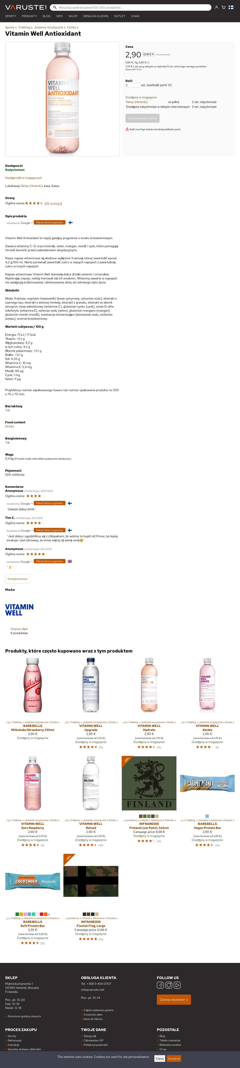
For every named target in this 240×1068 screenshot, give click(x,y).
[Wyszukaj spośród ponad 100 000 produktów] (131, 7)
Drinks (73, 27)
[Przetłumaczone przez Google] (18, 223)
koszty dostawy (163, 54)
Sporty (10, 16)
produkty (29, 16)
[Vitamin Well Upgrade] (91, 705)
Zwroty (12, 1036)
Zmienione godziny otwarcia (24, 1016)
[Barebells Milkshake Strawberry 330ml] (32, 705)
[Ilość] (132, 85)
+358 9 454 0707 (99, 984)
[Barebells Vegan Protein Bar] (207, 803)
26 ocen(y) (53, 204)
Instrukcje (13, 1045)
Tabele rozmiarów (170, 1040)
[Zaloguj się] (216, 7)
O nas (135, 16)
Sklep (73, 16)
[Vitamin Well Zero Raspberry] (32, 803)
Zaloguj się (90, 1036)
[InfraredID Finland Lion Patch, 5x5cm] (149, 803)
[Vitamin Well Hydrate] (149, 705)
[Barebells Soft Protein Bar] (32, 901)
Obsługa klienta (95, 16)
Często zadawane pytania (98, 1010)
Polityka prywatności (96, 1045)
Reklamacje (14, 1040)
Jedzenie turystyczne (50, 27)
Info (59, 16)
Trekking (25, 27)
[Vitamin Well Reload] (91, 803)
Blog (162, 1036)
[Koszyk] (223, 7)
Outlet (119, 16)
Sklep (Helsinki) (137, 102)
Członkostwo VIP (93, 1040)
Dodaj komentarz (18, 579)
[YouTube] (177, 986)
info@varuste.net (92, 990)
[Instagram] (168, 986)
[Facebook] (160, 986)
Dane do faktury (93, 1019)
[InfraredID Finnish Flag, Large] (91, 901)
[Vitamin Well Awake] (207, 705)
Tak (7, 410)
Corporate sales (93, 1014)
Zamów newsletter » (174, 1000)
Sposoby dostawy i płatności (24, 1049)
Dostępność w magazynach (23, 178)
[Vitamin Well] (19, 618)
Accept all (174, 1058)
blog (46, 16)
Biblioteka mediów (170, 1045)
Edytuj (160, 1058)
